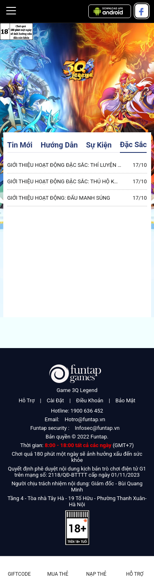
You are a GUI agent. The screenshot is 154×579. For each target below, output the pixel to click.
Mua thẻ (57, 574)
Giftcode (19, 574)
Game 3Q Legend (77, 390)
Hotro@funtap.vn (84, 419)
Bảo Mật (125, 400)
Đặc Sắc (133, 144)
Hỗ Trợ (26, 400)
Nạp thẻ (96, 574)
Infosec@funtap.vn (97, 428)
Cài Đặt (55, 400)
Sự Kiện (99, 145)
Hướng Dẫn (59, 145)
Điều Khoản (89, 400)
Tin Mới (19, 145)
